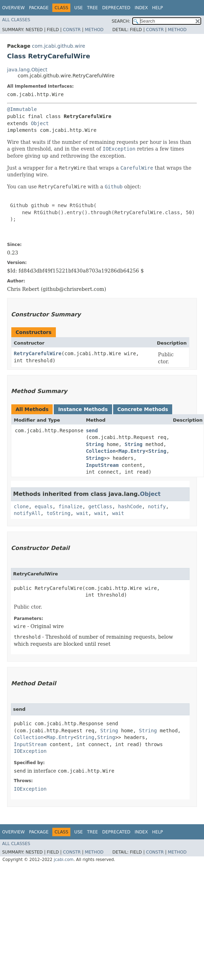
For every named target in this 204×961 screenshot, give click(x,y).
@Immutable (22, 109)
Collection (101, 451)
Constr (72, 29)
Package (38, 7)
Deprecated (116, 7)
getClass (100, 506)
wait (82, 513)
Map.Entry (132, 451)
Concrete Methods (142, 409)
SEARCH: (121, 21)
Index (141, 7)
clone (21, 506)
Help (157, 7)
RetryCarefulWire (38, 353)
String (95, 444)
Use (78, 7)
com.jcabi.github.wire (58, 46)
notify (157, 506)
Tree (92, 7)
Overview (13, 7)
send (92, 430)
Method (94, 29)
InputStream (102, 465)
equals (44, 506)
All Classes (16, 19)
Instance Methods (82, 409)
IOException (30, 751)
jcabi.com (64, 859)
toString (58, 513)
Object (40, 123)
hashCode (130, 506)
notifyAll (27, 513)
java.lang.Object (27, 69)
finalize (70, 506)
